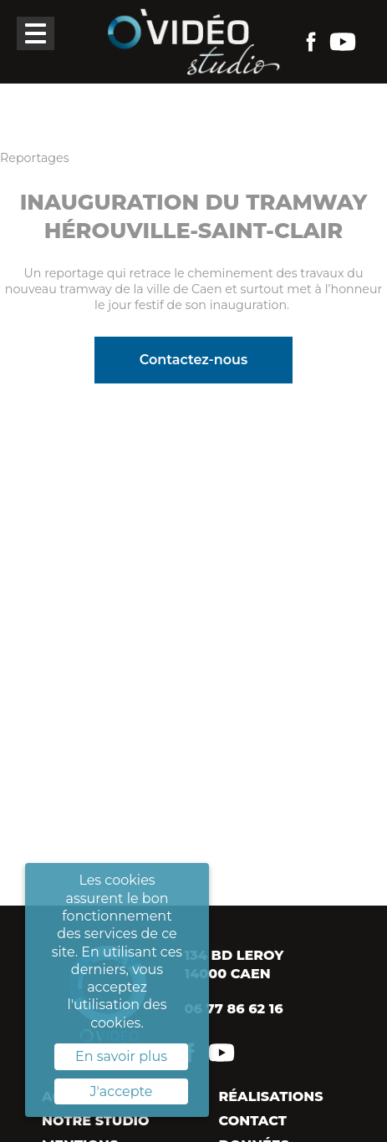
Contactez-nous (193, 360)
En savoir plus (121, 1056)
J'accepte (121, 1091)
